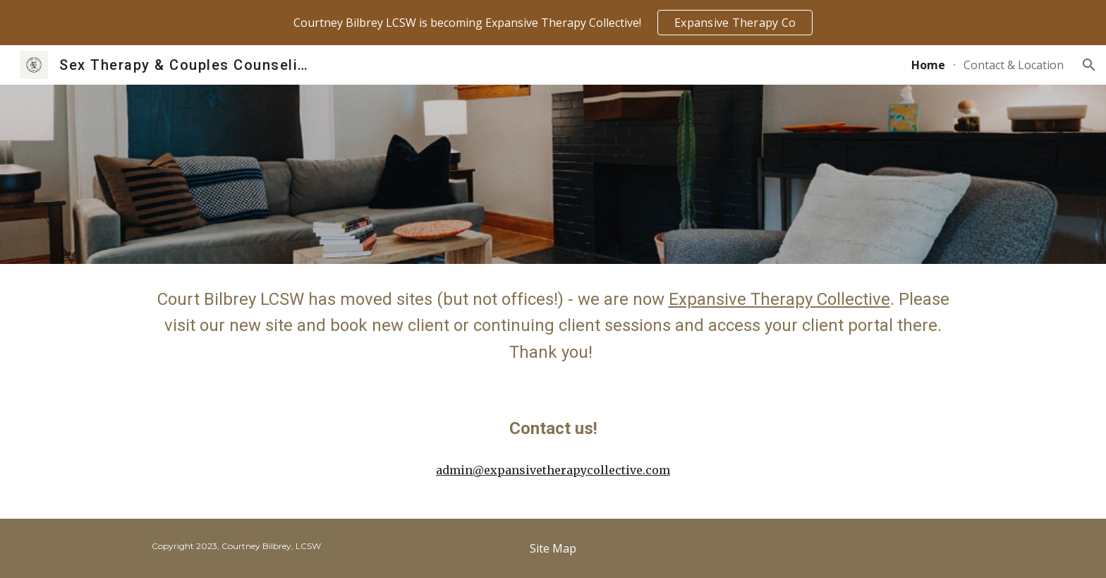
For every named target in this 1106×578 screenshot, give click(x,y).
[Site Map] (553, 548)
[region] (553, 22)
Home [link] (928, 65)
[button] (1089, 65)
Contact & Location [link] (1014, 65)
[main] (553, 326)
